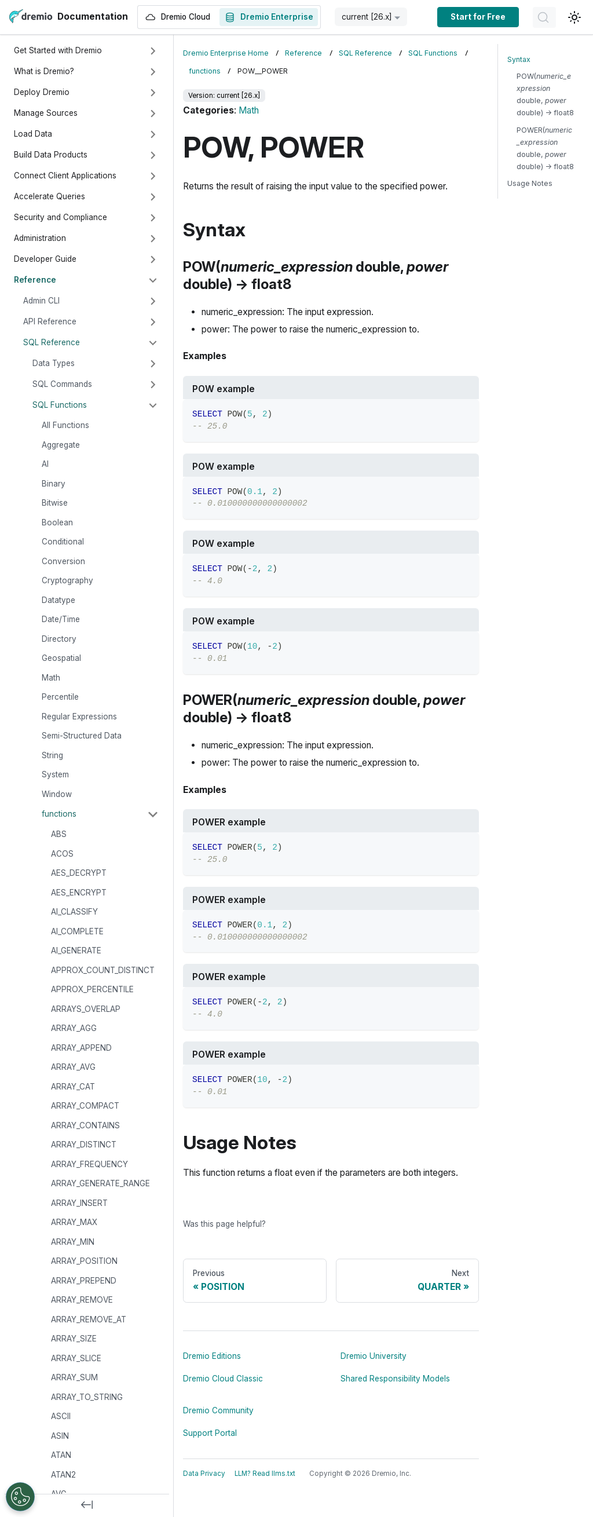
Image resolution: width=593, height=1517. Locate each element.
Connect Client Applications (65, 175)
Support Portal (210, 1433)
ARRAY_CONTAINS (85, 1125)
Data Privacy (204, 1474)
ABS (59, 834)
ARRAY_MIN (72, 1242)
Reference (35, 279)
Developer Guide (45, 259)
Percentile (60, 696)
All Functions (65, 425)
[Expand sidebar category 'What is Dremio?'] (153, 71)
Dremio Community (218, 1410)
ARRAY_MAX (74, 1222)
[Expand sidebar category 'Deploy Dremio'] (153, 92)
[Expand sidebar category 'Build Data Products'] (153, 155)
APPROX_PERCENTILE (92, 989)
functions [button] (59, 813)
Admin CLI (41, 300)
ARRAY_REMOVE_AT (88, 1319)
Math (51, 677)
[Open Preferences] (20, 1496)
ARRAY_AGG (74, 1028)
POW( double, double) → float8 (545, 94)
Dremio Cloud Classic (223, 1378)
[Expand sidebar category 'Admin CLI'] (153, 301)
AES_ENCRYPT (79, 892)
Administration (40, 238)
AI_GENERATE (76, 950)
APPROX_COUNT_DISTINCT (103, 970)
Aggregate (61, 444)
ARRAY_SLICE (76, 1358)
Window (57, 794)
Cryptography (67, 580)
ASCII (61, 1416)
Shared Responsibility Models (395, 1378)
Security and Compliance (60, 217)
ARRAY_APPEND (81, 1047)
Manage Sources (46, 113)
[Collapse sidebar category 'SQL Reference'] (153, 342)
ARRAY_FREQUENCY (89, 1164)
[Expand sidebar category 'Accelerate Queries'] (153, 196)
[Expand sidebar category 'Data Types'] (153, 363)
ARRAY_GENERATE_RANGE (100, 1183)
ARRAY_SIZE (74, 1338)
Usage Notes (529, 183)
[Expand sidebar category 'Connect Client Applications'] (153, 176)
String (52, 755)
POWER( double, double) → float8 (545, 148)
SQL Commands (62, 384)
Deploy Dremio (41, 92)
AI (45, 464)
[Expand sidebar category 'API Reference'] (153, 322)
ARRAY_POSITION (84, 1261)
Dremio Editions (212, 1356)
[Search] (544, 17)
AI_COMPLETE (77, 931)
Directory (59, 639)
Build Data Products (50, 154)
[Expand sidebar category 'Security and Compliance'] (153, 217)
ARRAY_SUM (74, 1377)
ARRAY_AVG (73, 1067)
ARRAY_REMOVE (82, 1299)
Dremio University (374, 1356)
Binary (53, 483)
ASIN (60, 1436)
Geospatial (61, 658)
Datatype (58, 600)
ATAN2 (63, 1474)
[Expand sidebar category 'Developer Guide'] (153, 259)
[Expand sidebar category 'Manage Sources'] (153, 113)
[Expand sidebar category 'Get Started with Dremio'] (153, 51)
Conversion (63, 561)
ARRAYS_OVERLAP (85, 1009)
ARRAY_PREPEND (83, 1280)
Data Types (53, 363)
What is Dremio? (44, 71)
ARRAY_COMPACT (85, 1105)
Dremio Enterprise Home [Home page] (226, 53)
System (55, 774)
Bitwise (55, 502)
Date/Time (61, 619)
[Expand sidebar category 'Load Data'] (153, 134)
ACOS (62, 853)
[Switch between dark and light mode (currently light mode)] (574, 17)
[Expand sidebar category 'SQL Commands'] (153, 384)
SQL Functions (59, 405)
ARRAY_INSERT (79, 1203)
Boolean (57, 522)
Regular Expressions (79, 716)
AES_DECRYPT (79, 873)
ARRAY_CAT (73, 1086)
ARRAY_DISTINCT (83, 1144)
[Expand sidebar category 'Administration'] (153, 238)
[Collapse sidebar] (87, 1505)
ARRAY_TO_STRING (87, 1397)
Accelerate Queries (49, 196)
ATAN (61, 1455)
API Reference (49, 321)
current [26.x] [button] (367, 16)
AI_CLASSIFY (74, 911)
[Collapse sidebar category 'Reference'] (153, 280)
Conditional (63, 541)
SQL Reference (51, 342)
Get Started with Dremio (58, 50)
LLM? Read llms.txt (265, 1474)
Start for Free (478, 16)
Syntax (518, 59)
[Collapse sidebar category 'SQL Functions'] (153, 405)
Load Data (33, 133)
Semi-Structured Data (82, 735)
